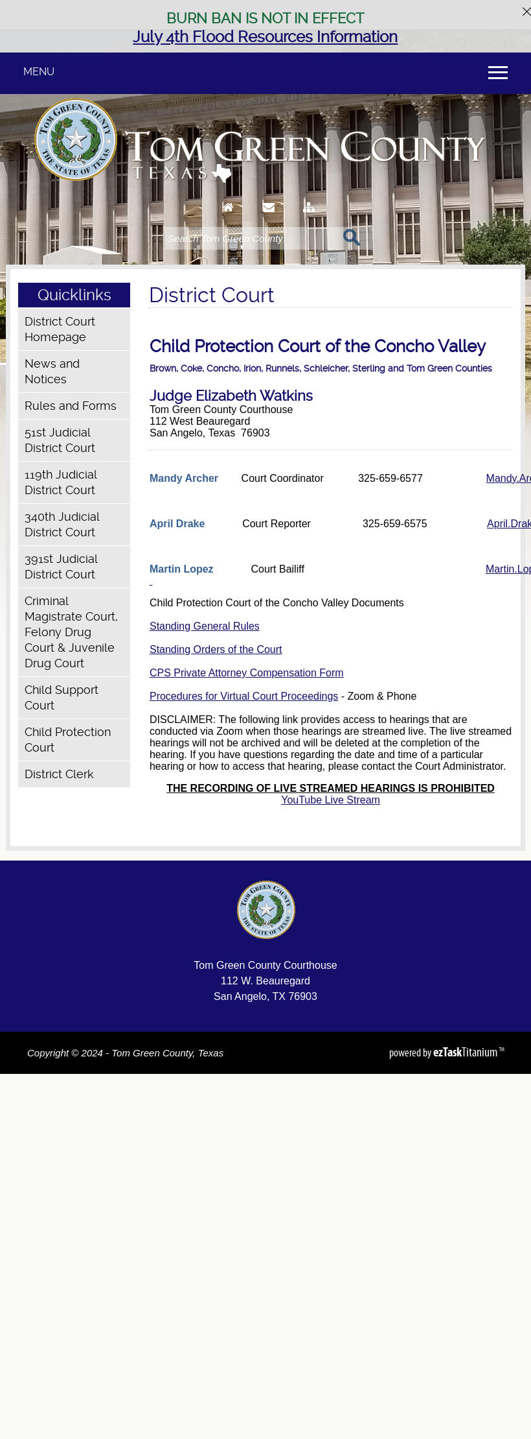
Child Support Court (61, 697)
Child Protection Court (68, 739)
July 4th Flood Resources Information (265, 37)
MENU (38, 71)
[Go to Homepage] (228, 219)
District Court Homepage (60, 329)
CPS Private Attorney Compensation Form (247, 672)
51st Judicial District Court (60, 440)
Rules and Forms (71, 405)
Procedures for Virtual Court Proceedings (244, 696)
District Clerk (59, 774)
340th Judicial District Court (62, 524)
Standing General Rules (205, 626)
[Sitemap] (309, 219)
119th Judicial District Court (60, 482)
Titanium (466, 1052)
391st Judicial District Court (61, 566)
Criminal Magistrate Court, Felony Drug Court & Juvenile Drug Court (71, 632)
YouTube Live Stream (330, 799)
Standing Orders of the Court (216, 649)
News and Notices (52, 371)
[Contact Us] (269, 219)
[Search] (250, 238)
